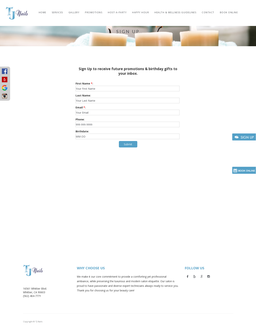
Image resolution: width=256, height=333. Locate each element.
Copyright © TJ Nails (32, 321)
